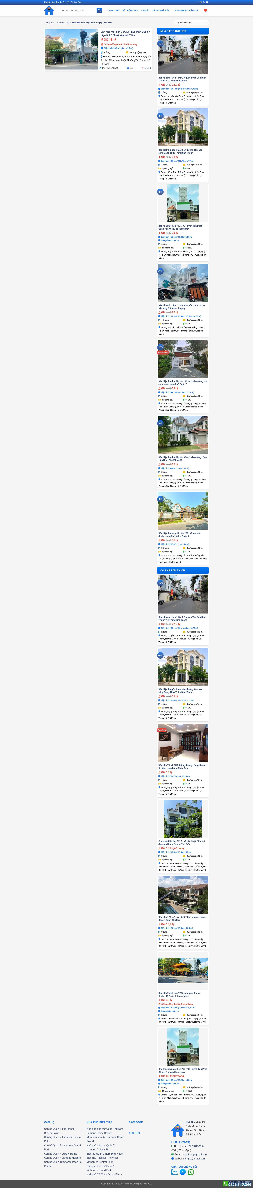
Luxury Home (69, 1153)
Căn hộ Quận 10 (53, 1161)
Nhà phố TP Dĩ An (97, 1174)
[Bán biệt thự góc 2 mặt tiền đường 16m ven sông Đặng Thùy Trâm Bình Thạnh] (183, 127)
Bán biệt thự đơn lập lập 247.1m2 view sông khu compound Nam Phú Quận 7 (182, 383)
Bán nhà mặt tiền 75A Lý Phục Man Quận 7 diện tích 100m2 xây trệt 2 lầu (125, 33)
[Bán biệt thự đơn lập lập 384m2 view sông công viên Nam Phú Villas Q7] (183, 435)
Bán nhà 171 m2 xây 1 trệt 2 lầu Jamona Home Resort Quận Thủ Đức (182, 918)
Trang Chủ (113, 10)
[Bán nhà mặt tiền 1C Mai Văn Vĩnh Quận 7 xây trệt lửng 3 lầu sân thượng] (183, 283)
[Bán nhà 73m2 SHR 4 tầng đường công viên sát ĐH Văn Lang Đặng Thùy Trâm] (183, 743)
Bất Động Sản (130, 10)
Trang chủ (49, 22)
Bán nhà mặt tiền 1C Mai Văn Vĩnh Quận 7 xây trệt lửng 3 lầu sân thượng (181, 307)
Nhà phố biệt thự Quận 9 (101, 1166)
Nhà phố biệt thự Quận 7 (101, 1145)
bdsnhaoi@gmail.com (194, 1154)
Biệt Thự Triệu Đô (96, 1157)
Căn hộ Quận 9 (52, 1145)
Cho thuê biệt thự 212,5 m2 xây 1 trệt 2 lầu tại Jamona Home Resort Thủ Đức (181, 842)
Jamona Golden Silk (98, 1149)
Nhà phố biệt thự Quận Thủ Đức (105, 1128)
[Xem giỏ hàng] (205, 10)
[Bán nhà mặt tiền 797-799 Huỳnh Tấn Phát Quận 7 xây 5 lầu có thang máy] (183, 203)
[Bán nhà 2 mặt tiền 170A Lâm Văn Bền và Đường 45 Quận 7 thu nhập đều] (183, 971)
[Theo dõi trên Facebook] (198, 2)
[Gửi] (99, 10)
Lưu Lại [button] (147, 68)
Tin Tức (145, 10)
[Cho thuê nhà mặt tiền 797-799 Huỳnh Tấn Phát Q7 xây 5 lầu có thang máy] (183, 1047)
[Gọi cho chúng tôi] (204, 2)
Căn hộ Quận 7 (52, 1128)
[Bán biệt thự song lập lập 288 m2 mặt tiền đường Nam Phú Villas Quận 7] (183, 511)
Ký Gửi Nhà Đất (160, 10)
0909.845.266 (196, 1146)
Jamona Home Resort (99, 1133)
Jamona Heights (71, 1157)
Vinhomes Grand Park (99, 1170)
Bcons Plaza (115, 1174)
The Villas (112, 1157)
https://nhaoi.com (195, 1158)
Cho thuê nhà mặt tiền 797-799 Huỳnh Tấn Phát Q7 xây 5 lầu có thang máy (182, 1070)
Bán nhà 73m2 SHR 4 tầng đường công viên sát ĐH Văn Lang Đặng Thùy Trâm (182, 766)
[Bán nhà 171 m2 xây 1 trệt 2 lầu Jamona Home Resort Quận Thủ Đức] (183, 895)
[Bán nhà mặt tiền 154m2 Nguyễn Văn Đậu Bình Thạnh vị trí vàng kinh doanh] (183, 55)
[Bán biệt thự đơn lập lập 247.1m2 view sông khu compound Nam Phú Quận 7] (183, 359)
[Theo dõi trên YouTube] (207, 2)
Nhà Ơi (189, 1122)
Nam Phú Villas (114, 1153)
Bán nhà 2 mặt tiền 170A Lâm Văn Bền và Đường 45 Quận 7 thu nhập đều (179, 994)
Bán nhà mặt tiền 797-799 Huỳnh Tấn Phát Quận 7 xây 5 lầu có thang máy (180, 227)
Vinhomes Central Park (100, 1161)
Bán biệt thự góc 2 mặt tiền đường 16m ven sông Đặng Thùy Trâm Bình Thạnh (180, 151)
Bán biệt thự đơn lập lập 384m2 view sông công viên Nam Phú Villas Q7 (182, 458)
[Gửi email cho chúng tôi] (201, 2)
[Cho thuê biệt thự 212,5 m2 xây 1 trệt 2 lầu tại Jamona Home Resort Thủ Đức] (183, 819)
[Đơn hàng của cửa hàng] (191, 22)
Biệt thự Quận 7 (95, 1153)
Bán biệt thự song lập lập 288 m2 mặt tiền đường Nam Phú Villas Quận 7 (179, 534)
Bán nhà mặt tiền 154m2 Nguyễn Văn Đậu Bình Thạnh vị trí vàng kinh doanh (182, 79)
